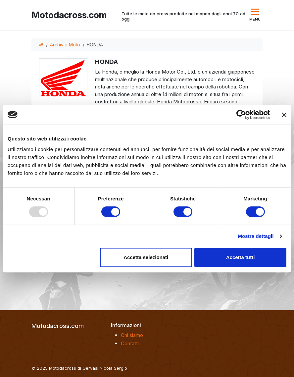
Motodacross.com (67, 15)
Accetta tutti (240, 257)
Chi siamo (132, 335)
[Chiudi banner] (284, 114)
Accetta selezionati (145, 257)
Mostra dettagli (255, 236)
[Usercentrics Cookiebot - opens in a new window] (241, 115)
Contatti (130, 343)
